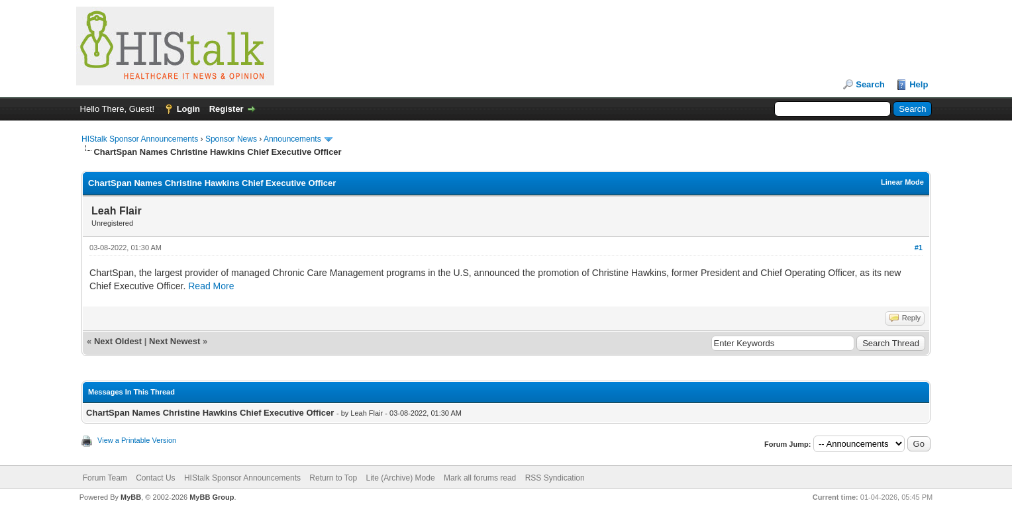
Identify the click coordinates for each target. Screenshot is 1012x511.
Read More (211, 286)
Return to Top (333, 478)
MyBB (131, 497)
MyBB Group (211, 497)
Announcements (292, 139)
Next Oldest (118, 341)
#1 (919, 248)
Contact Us (155, 478)
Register (226, 109)
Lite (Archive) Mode (400, 478)
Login (188, 109)
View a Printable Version (136, 440)
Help (918, 84)
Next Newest (174, 341)
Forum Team (105, 478)
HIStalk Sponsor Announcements (139, 139)
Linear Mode (902, 182)
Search (870, 84)
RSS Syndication (555, 478)
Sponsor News (231, 139)
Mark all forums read (480, 478)
